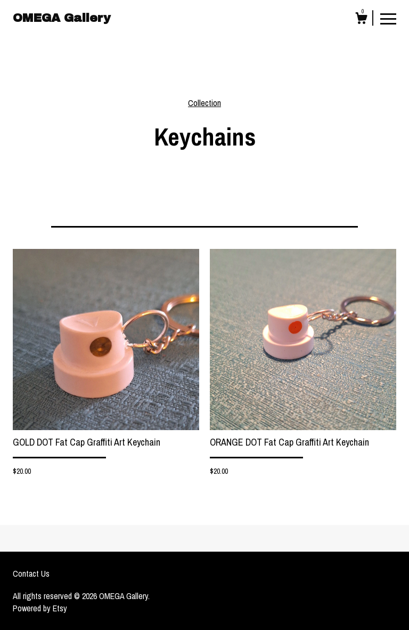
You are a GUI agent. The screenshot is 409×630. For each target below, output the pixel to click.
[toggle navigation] (388, 18)
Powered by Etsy (40, 608)
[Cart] (361, 20)
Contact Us (31, 573)
